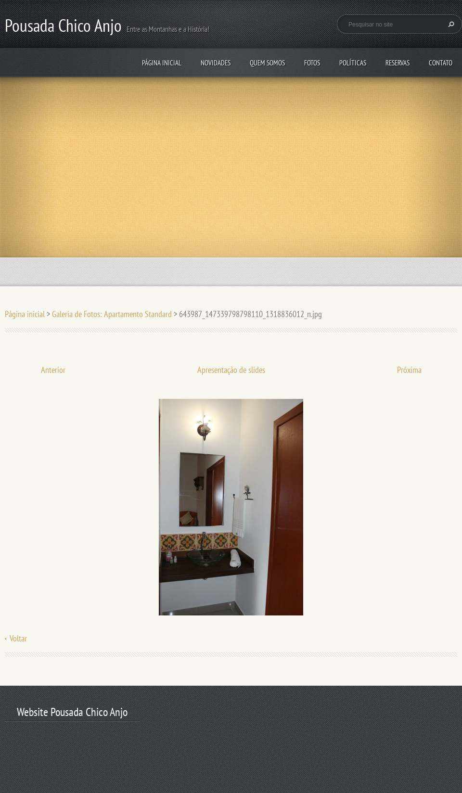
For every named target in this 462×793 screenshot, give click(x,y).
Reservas (397, 62)
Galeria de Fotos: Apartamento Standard (112, 314)
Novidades (216, 62)
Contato (440, 62)
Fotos (312, 62)
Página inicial (161, 62)
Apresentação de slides (231, 369)
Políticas (352, 62)
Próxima (409, 369)
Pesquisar (450, 24)
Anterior (53, 369)
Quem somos (267, 62)
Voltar (18, 638)
